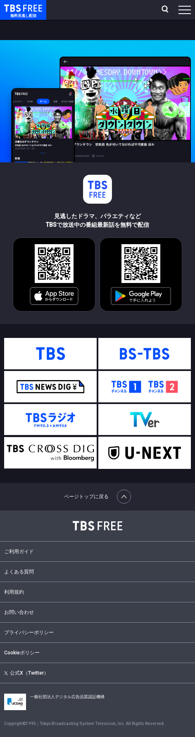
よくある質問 (19, 572)
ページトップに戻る (97, 497)
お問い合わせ (19, 612)
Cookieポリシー (22, 653)
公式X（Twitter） (26, 673)
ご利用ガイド (19, 551)
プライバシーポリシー (29, 632)
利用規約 (14, 592)
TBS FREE (13, 7)
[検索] (166, 10)
